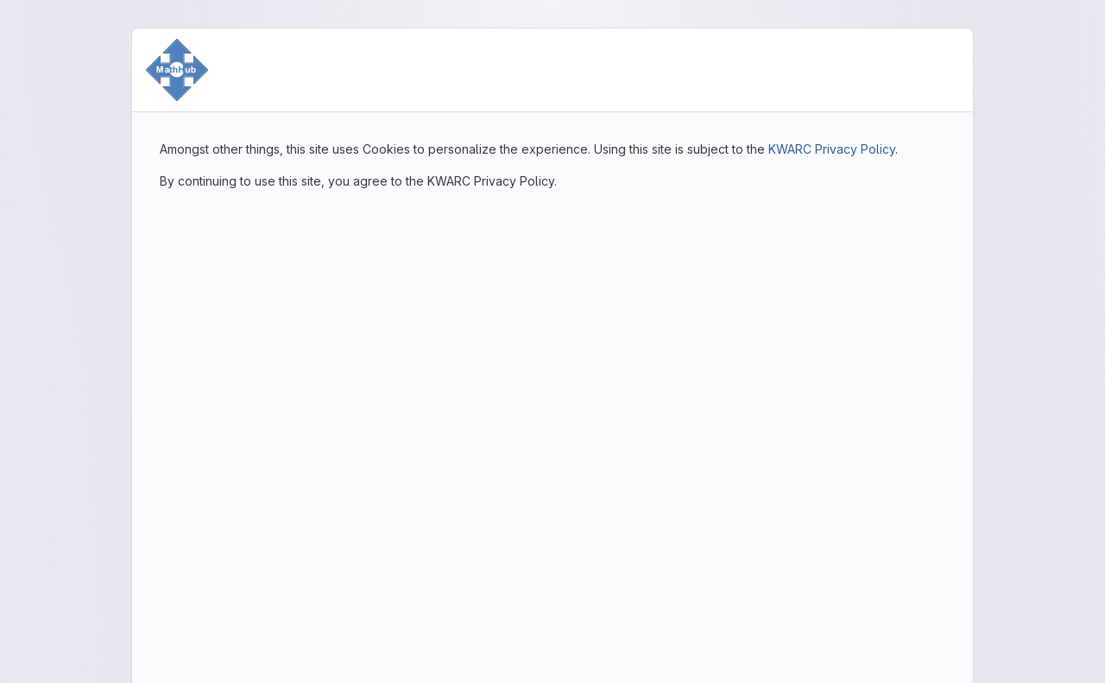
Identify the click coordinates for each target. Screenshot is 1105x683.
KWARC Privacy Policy (831, 149)
